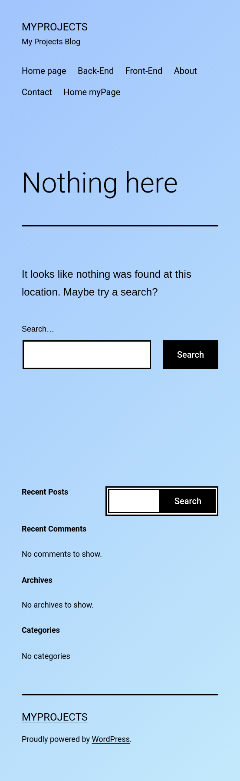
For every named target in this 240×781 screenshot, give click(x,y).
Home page (44, 71)
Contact (37, 92)
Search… (38, 329)
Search (187, 501)
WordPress (111, 739)
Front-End (144, 71)
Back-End (96, 71)
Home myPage (91, 92)
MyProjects (55, 27)
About (185, 71)
